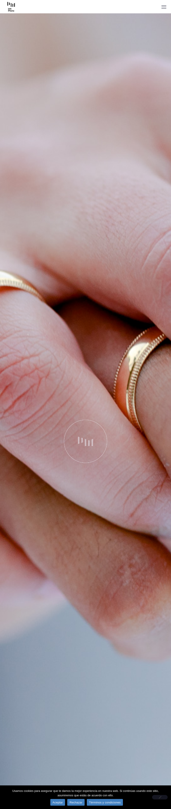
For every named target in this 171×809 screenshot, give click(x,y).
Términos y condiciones (105, 802)
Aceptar (58, 802)
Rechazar (75, 802)
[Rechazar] (160, 797)
